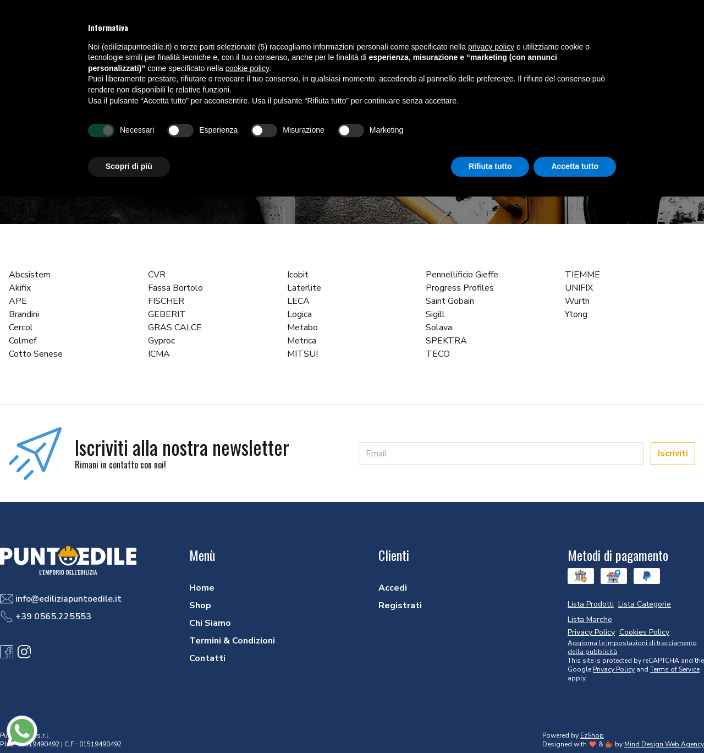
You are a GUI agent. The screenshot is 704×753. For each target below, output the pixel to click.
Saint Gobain (450, 301)
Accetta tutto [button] (574, 166)
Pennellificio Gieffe (462, 275)
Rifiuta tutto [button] (490, 166)
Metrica (301, 341)
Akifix (20, 288)
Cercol (21, 327)
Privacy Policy (614, 669)
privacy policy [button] (491, 46)
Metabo (302, 327)
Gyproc (161, 341)
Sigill (435, 314)
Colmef (22, 341)
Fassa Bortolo (175, 288)
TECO (438, 354)
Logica (299, 314)
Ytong (576, 314)
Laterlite (304, 288)
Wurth (577, 301)
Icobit (298, 275)
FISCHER (166, 301)
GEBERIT (167, 314)
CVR (157, 275)
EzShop (592, 735)
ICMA (159, 354)
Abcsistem (30, 275)
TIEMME (582, 275)
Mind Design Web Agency (664, 744)
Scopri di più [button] (129, 166)
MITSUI (302, 354)
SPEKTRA (446, 341)
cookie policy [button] (247, 68)
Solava (439, 327)
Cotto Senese (36, 354)
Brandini (24, 314)
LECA (298, 301)
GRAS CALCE (175, 327)
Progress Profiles (460, 288)
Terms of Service (675, 669)
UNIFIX (579, 288)
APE (18, 301)
